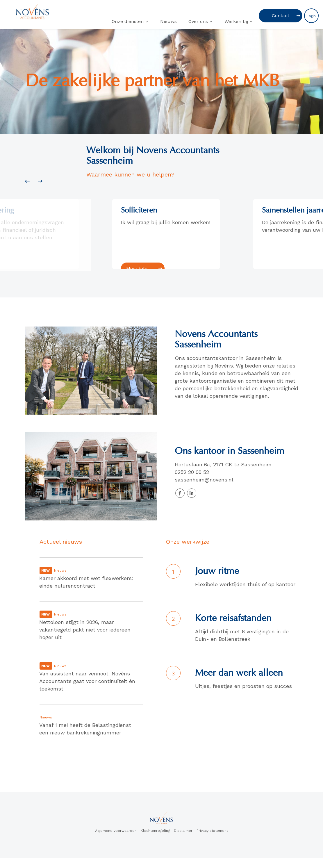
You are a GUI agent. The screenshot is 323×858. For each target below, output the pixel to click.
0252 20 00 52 (193, 472)
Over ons (198, 21)
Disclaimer (183, 831)
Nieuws (168, 21)
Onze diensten (128, 21)
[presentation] (27, 181)
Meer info (139, 268)
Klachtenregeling (155, 831)
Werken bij (236, 21)
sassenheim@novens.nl (205, 480)
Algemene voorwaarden (116, 831)
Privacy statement (212, 831)
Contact (280, 15)
